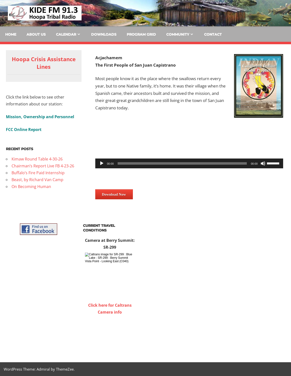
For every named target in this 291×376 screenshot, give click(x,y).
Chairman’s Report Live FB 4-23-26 (43, 166)
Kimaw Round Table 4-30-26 (37, 159)
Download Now (114, 194)
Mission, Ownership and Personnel (40, 116)
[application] (189, 163)
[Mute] (263, 163)
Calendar (66, 34)
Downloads (103, 34)
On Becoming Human (31, 186)
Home (10, 34)
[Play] (101, 163)
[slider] (182, 163)
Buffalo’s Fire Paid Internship (38, 172)
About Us (36, 34)
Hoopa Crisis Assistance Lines (44, 62)
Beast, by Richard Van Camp (37, 179)
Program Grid (141, 34)
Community (177, 34)
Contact (213, 34)
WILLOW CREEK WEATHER (110, 334)
